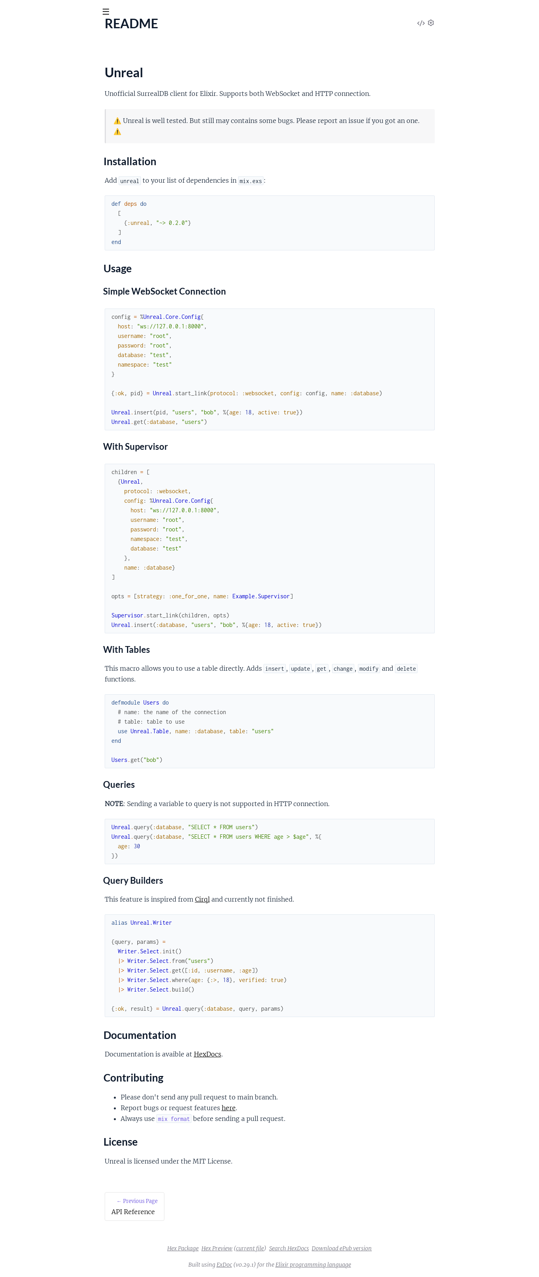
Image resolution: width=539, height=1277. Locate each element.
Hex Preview (276, 1248)
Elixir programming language (373, 1264)
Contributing (31, 133)
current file (310, 1248)
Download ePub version (401, 1248)
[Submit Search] (12, 12)
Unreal (45, 31)
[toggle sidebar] (108, 13)
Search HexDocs (349, 1248)
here (288, 1108)
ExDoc (284, 1264)
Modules (47, 55)
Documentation (35, 124)
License (23, 143)
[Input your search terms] (60, 11)
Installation (29, 105)
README (19, 91)
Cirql (262, 899)
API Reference (25, 80)
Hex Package (242, 1248)
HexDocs (267, 1054)
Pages (17, 55)
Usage (21, 114)
